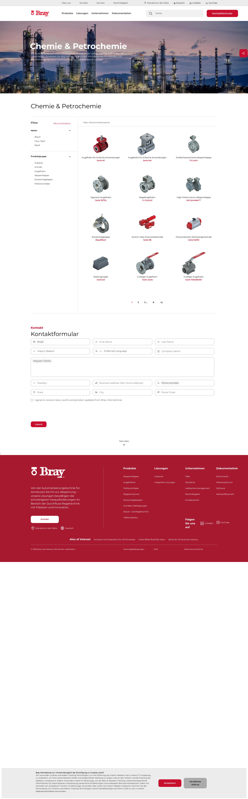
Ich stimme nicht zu (195, 783)
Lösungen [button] (82, 13)
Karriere (101, 3)
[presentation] (56, 412)
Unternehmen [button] (100, 13)
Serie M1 (101, 160)
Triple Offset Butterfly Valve (151, 540)
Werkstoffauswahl (225, 495)
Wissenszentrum (224, 483)
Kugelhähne (129, 483)
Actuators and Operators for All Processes (114, 540)
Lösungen (161, 469)
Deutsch (180, 3)
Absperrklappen (131, 477)
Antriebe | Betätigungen (135, 506)
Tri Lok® (194, 160)
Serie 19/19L (101, 200)
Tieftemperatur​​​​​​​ (130, 518)
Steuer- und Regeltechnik (135, 512)
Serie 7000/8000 (193, 279)
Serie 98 (147, 240)
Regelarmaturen (131, 495)
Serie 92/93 (193, 240)
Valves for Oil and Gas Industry (183, 540)
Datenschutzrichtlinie (45, 791)
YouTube (211, 3)
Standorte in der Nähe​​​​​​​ (156, 3)
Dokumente (222, 477)
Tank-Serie (147, 279)
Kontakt (84, 3)
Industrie (158, 477)
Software (220, 489)
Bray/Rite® (100, 240)
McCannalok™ (193, 200)
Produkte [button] (67, 13)
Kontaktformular (222, 13)
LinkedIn (195, 3)
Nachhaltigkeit (120, 3)
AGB (156, 550)
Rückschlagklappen (133, 500)
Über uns (66, 3)
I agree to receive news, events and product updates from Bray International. (76, 400)
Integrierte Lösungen (164, 483)
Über (187, 477)
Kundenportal (192, 500)
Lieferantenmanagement (197, 489)
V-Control (147, 200)
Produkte (129, 469)
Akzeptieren (170, 783)
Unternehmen (195, 469)
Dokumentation (227, 469)
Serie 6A (101, 279)
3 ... (145, 302)
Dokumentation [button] (121, 13)
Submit (39, 424)
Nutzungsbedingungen (133, 550)
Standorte (190, 483)
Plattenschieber (131, 489)
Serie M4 (147, 160)
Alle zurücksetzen (62, 123)
